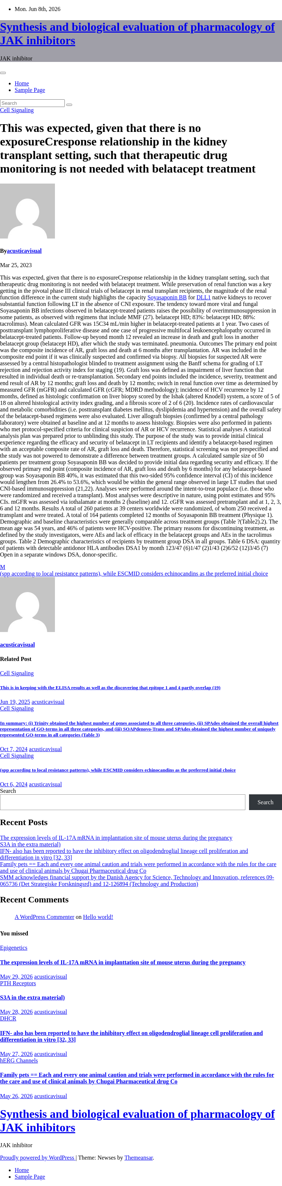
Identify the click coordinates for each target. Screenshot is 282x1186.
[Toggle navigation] (3, 73)
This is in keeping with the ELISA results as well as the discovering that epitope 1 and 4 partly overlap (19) (110, 687)
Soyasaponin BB (167, 297)
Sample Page (30, 90)
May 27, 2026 (16, 1054)
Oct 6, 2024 (13, 784)
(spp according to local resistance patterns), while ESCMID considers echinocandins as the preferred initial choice (134, 573)
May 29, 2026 (16, 976)
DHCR (8, 1018)
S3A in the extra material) (30, 844)
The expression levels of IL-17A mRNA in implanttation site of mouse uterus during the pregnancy (116, 838)
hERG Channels (19, 1060)
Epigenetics (13, 948)
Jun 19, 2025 (15, 702)
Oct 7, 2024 (13, 749)
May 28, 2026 (16, 1012)
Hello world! (98, 917)
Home (22, 83)
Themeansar (139, 1157)
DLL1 (203, 297)
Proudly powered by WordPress (37, 1157)
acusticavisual (24, 251)
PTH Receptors (18, 983)
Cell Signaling (17, 110)
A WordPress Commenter (44, 917)
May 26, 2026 (16, 1096)
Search (8, 791)
